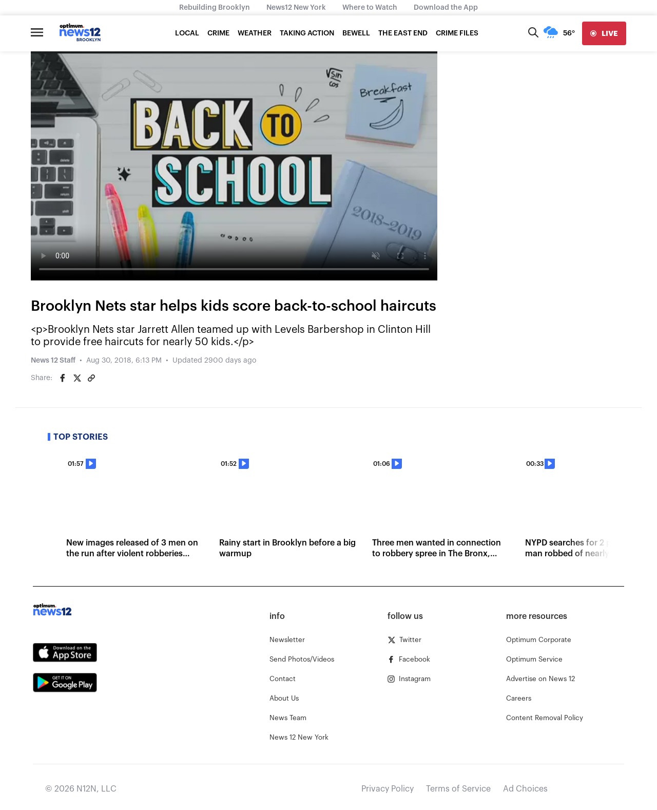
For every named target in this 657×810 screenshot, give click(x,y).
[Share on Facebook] (63, 378)
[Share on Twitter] (77, 378)
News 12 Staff (53, 360)
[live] (604, 33)
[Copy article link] (91, 378)
